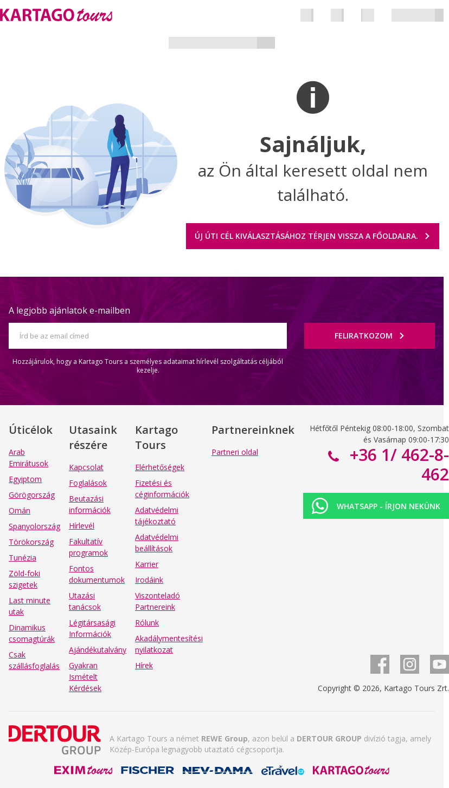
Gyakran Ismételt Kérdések (85, 676)
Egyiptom (25, 479)
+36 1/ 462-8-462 (397, 464)
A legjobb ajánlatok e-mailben (69, 310)
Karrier (146, 564)
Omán (19, 510)
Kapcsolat (86, 467)
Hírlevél (81, 525)
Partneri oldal (234, 452)
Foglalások (88, 483)
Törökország (31, 542)
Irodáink (149, 580)
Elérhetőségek (159, 467)
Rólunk (147, 622)
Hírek (144, 665)
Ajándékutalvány (97, 649)
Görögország (32, 495)
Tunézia (22, 557)
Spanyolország (34, 526)
